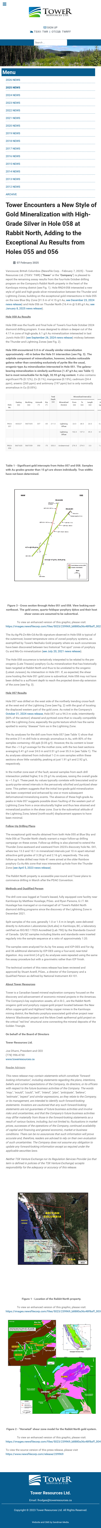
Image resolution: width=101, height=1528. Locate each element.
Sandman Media (61, 1522)
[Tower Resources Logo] (50, 12)
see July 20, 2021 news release (61, 651)
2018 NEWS (13, 141)
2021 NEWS (13, 118)
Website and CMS (40, 1522)
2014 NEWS (13, 171)
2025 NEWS (13, 87)
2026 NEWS (13, 80)
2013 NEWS (13, 179)
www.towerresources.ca (20, 1059)
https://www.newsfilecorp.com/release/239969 (34, 1454)
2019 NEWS (13, 133)
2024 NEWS (13, 95)
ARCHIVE (11, 194)
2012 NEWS (13, 186)
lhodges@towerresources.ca (55, 1500)
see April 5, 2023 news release (31, 867)
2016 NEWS (13, 156)
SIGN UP (50, 27)
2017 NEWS (13, 148)
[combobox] (50, 42)
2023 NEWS (13, 102)
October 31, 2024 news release (24, 713)
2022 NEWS (13, 110)
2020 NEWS (13, 125)
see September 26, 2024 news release (49, 337)
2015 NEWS (13, 163)
